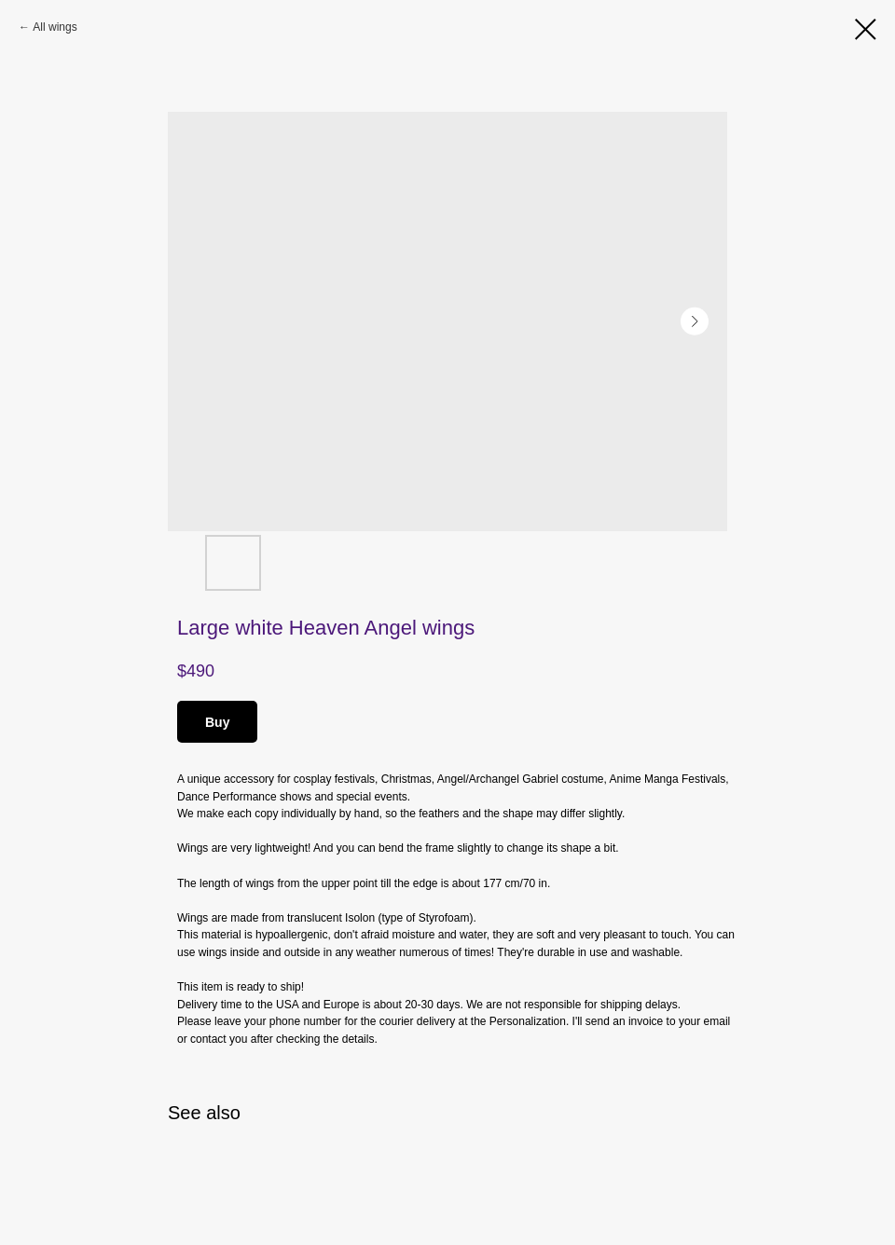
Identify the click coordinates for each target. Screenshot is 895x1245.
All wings (54, 27)
